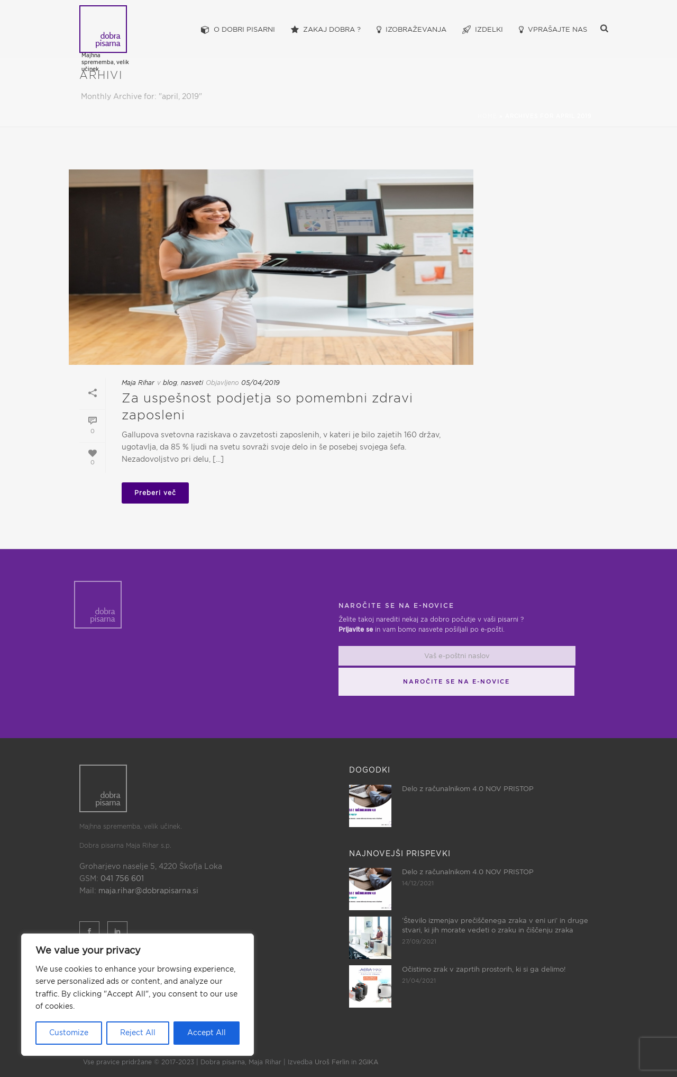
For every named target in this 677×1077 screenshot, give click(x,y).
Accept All (206, 1033)
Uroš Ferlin (332, 1062)
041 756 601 (122, 879)
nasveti (192, 383)
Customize (68, 1033)
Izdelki (482, 29)
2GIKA (368, 1062)
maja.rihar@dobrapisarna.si (148, 891)
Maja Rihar (138, 383)
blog (170, 383)
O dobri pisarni (238, 29)
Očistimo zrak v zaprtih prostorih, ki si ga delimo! (484, 969)
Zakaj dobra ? (326, 29)
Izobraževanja (411, 29)
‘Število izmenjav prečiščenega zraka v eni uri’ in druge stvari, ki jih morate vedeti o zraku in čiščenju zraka (495, 926)
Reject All (137, 1033)
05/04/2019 (260, 383)
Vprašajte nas (553, 29)
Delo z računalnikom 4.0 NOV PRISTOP (468, 789)
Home (487, 116)
